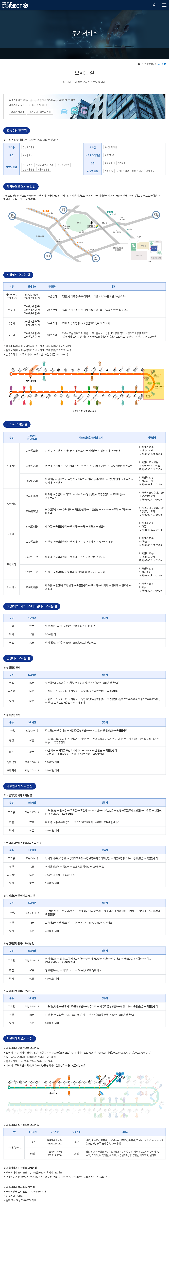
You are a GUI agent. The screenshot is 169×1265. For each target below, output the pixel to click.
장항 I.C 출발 (28, 147)
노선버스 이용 (122, 171)
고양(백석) (109, 155)
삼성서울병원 (28, 169)
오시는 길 (162, 63)
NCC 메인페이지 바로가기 (15, 5)
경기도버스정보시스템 (40, 111)
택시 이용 (150, 171)
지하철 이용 (137, 171)
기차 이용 (109, 171)
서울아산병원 (44, 169)
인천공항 (122, 163)
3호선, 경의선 (111, 147)
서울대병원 (28, 164)
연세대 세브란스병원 (45, 164)
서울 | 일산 (28, 155)
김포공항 (109, 163)
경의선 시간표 (17, 111)
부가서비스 (149, 63)
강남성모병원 (63, 164)
